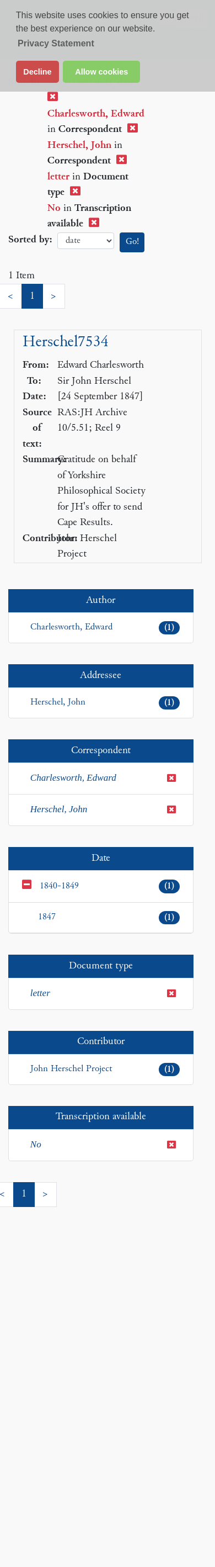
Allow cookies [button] (101, 71)
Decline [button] (37, 71)
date (85, 241)
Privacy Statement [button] (56, 43)
